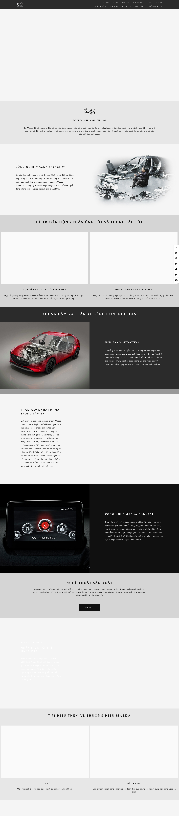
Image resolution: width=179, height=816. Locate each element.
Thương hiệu (155, 6)
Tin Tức (139, 6)
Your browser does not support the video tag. (89, 54)
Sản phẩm (100, 6)
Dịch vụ (126, 6)
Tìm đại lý (137, 2)
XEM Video (89, 607)
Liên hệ (159, 2)
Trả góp (125, 2)
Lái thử (149, 2)
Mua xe (114, 6)
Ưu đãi (106, 2)
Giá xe (115, 2)
